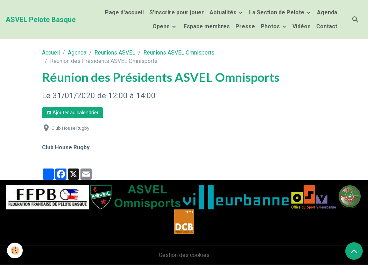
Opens (162, 26)
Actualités (224, 12)
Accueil (51, 52)
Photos (271, 26)
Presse (245, 26)
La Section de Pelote (277, 12)
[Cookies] (15, 250)
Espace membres (206, 26)
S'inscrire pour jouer (176, 12)
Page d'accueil (124, 12)
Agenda (327, 12)
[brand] (41, 19)
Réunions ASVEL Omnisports (178, 52)
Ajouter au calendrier (73, 113)
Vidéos (301, 26)
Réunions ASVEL (114, 52)
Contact (326, 26)
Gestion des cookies (184, 255)
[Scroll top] (354, 251)
